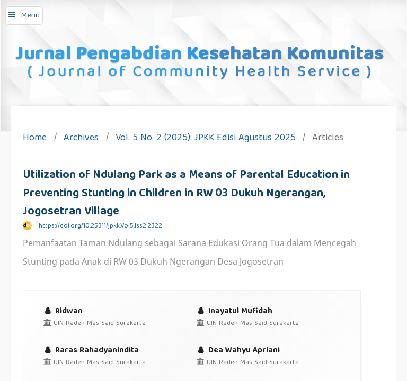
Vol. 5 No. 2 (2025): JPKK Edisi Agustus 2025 (206, 139)
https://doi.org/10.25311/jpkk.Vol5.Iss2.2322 (100, 226)
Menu (30, 16)
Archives (81, 139)
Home (35, 139)
